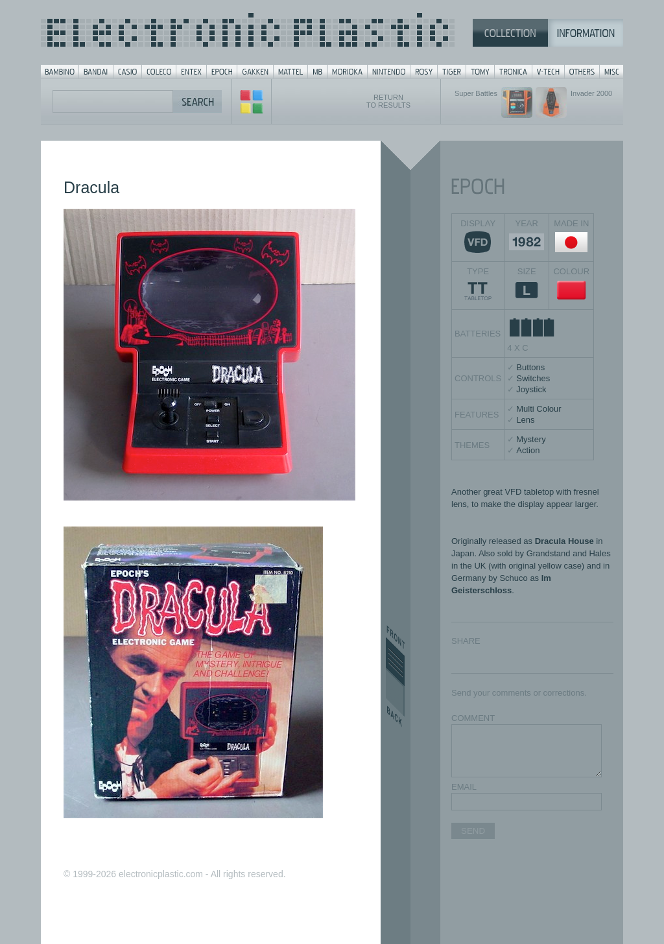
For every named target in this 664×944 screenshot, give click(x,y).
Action (528, 450)
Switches (533, 378)
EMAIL (464, 787)
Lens (525, 420)
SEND (473, 831)
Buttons (530, 367)
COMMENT (473, 718)
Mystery (531, 439)
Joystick (531, 389)
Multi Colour (538, 409)
